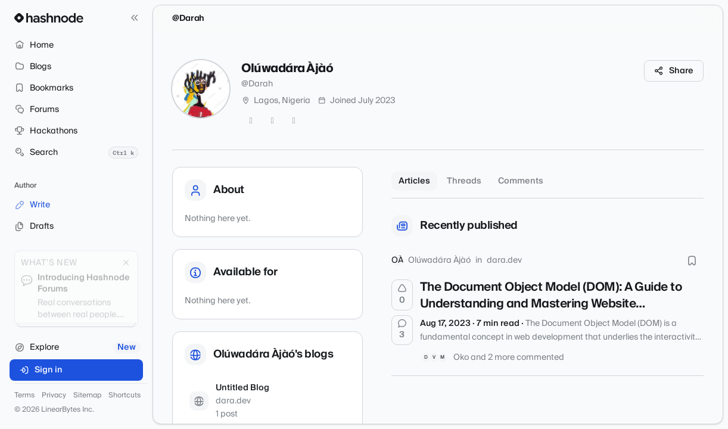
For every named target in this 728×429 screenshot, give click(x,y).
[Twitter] (250, 120)
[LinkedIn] (293, 120)
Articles (414, 181)
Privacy (54, 395)
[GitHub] (272, 120)
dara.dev (504, 260)
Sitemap (87, 395)
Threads (464, 181)
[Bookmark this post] (692, 260)
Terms (24, 395)
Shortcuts (124, 395)
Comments (520, 181)
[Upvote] (402, 294)
